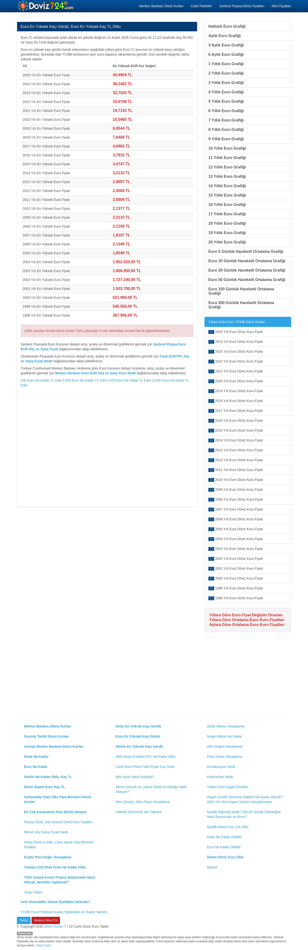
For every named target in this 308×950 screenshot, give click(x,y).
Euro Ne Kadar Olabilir (224, 847)
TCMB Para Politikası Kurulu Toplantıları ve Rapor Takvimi (63, 912)
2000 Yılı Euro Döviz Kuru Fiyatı (235, 578)
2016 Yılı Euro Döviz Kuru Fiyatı (235, 421)
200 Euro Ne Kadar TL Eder (86, 380)
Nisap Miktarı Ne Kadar (224, 736)
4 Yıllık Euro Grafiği (226, 92)
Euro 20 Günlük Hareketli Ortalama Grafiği (246, 270)
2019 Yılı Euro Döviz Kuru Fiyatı (235, 391)
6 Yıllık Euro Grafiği (226, 111)
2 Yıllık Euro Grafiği (226, 73)
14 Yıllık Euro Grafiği (227, 186)
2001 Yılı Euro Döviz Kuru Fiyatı (235, 569)
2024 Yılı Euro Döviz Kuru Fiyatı (235, 342)
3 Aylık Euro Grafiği (226, 45)
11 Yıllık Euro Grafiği (227, 158)
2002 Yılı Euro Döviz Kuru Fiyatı (235, 559)
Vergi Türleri (33, 892)
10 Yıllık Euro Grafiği (227, 148)
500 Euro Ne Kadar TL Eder (130, 380)
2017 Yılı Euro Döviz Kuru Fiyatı (235, 411)
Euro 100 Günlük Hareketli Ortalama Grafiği (241, 291)
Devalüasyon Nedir (221, 767)
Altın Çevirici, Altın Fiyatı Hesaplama (143, 802)
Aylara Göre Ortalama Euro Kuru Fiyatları (246, 625)
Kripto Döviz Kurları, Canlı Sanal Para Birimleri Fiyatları (59, 844)
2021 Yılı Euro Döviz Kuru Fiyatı (235, 371)
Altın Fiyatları (281, 6)
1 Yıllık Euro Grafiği (226, 64)
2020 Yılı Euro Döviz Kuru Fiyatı (235, 381)
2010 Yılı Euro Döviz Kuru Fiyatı (235, 480)
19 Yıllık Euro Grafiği (227, 233)
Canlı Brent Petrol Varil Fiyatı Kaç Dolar (145, 767)
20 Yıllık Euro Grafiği (227, 242)
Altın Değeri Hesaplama (225, 746)
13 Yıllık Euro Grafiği (227, 176)
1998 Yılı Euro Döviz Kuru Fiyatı (235, 598)
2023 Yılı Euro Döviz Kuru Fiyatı (235, 352)
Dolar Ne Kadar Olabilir (224, 837)
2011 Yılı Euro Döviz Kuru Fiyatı (235, 470)
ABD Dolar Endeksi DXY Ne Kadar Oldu (145, 757)
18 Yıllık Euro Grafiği (227, 223)
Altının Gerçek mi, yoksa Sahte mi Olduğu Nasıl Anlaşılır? (151, 789)
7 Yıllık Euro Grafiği (226, 120)
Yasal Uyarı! (43, 945)
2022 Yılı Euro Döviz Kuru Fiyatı (235, 361)
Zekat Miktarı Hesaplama (225, 726)
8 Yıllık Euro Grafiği (226, 130)
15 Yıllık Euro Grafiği (227, 195)
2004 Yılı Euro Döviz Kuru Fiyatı (235, 539)
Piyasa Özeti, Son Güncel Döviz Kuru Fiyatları (58, 822)
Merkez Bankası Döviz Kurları (161, 6)
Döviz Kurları (53, 926)
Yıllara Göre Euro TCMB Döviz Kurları (236, 322)
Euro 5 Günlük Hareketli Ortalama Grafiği (245, 251)
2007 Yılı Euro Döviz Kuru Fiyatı (235, 509)
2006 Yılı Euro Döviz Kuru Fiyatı (235, 519)
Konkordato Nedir (220, 777)
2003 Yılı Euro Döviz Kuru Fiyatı (235, 549)
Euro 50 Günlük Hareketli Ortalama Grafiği (246, 280)
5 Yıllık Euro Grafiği (226, 101)
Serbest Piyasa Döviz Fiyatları (241, 6)
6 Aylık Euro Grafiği (226, 54)
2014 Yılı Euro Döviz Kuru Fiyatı (235, 440)
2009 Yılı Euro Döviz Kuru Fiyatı (235, 490)
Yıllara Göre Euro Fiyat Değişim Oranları (246, 615)
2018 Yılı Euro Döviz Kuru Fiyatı (235, 401)
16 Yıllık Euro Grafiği (227, 205)
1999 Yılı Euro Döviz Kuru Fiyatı (235, 588)
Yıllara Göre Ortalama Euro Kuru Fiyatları (246, 620)
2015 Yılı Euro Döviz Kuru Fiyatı (235, 430)
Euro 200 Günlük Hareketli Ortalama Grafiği (241, 305)
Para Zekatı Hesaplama (224, 757)
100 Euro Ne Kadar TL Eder (41, 380)
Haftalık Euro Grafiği (227, 26)
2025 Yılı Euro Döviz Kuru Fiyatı (235, 332)
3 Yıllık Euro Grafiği (226, 83)
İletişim (212, 867)
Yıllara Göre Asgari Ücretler (227, 787)
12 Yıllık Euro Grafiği (227, 167)
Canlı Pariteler (201, 6)
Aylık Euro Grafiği (224, 36)
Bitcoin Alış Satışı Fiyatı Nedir (46, 832)
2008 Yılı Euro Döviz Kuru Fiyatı (235, 499)
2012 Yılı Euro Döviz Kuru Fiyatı (235, 460)
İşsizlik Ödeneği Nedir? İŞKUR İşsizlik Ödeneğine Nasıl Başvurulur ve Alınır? (244, 814)
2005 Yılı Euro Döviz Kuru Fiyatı (235, 529)
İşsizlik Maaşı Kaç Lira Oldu (227, 827)
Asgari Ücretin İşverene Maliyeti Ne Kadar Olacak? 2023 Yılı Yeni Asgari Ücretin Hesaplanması (245, 799)
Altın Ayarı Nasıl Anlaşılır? (135, 777)
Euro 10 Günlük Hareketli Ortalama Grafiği (246, 261)
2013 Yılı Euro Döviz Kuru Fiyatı (235, 450)
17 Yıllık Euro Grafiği (227, 214)
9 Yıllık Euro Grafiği (226, 139)
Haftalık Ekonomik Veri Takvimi (138, 812)
